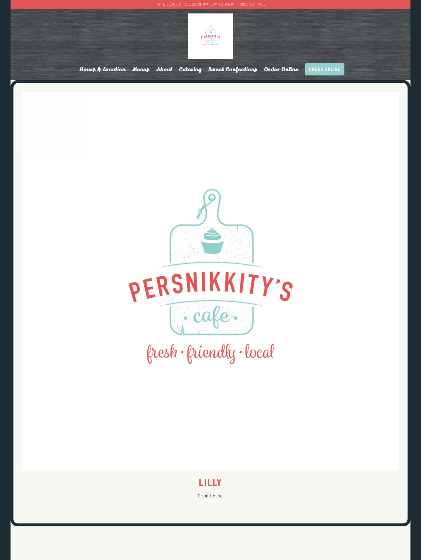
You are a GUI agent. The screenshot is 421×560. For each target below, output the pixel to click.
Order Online (324, 69)
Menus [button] (140, 69)
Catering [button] (190, 69)
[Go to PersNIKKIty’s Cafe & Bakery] (195, 4)
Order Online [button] (281, 69)
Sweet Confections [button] (232, 69)
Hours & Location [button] (102, 69)
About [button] (164, 69)
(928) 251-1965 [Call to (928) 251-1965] (252, 4)
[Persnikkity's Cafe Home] (210, 36)
